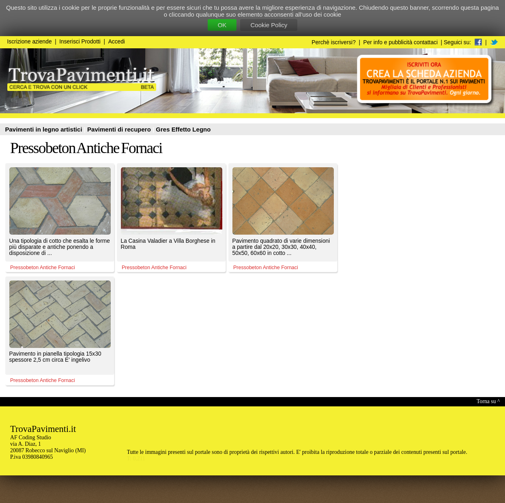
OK (222, 25)
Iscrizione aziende (29, 42)
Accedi (116, 42)
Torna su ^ (488, 401)
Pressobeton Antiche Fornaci (86, 148)
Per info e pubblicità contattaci (400, 42)
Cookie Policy (268, 25)
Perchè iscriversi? (334, 42)
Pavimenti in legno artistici (44, 129)
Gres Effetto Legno (183, 129)
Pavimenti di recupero (120, 129)
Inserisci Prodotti (80, 42)
